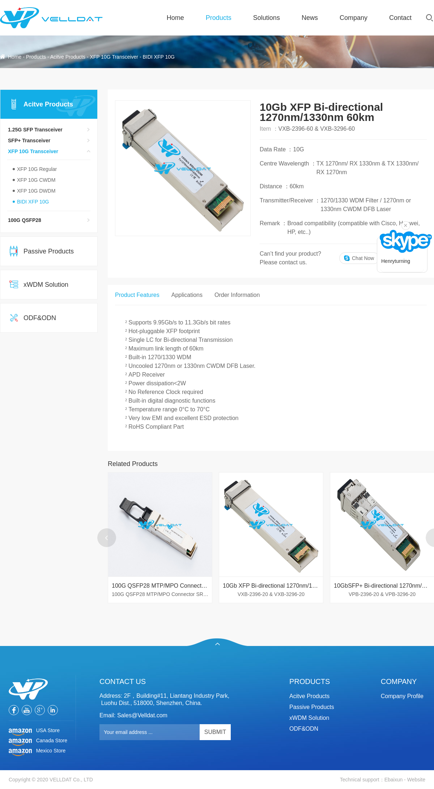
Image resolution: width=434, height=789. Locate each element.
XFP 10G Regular (37, 169)
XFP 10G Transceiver (114, 57)
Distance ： (275, 186)
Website (416, 779)
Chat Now (363, 258)
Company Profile (402, 696)
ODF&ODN (40, 318)
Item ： (269, 129)
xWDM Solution (46, 284)
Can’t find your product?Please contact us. (290, 258)
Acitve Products (67, 57)
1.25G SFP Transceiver (35, 130)
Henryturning (395, 261)
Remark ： (273, 223)
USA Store (34, 731)
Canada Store (38, 741)
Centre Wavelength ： (288, 163)
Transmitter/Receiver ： (290, 200)
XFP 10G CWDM (36, 180)
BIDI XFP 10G (158, 57)
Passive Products (49, 251)
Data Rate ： (276, 149)
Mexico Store (37, 751)
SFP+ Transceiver (29, 140)
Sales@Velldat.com (142, 715)
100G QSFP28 (24, 220)
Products (36, 57)
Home (14, 57)
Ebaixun (393, 779)
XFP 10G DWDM (36, 191)
